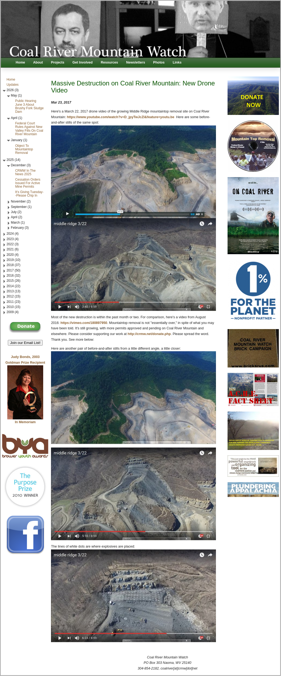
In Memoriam (25, 422)
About (38, 62)
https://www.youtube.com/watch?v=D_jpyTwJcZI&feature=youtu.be (120, 117)
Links (177, 62)
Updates (12, 85)
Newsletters (135, 62)
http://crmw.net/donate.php (149, 334)
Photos (158, 62)
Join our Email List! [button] (25, 343)
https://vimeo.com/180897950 (83, 323)
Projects (57, 62)
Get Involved (82, 62)
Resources (109, 62)
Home (20, 62)
